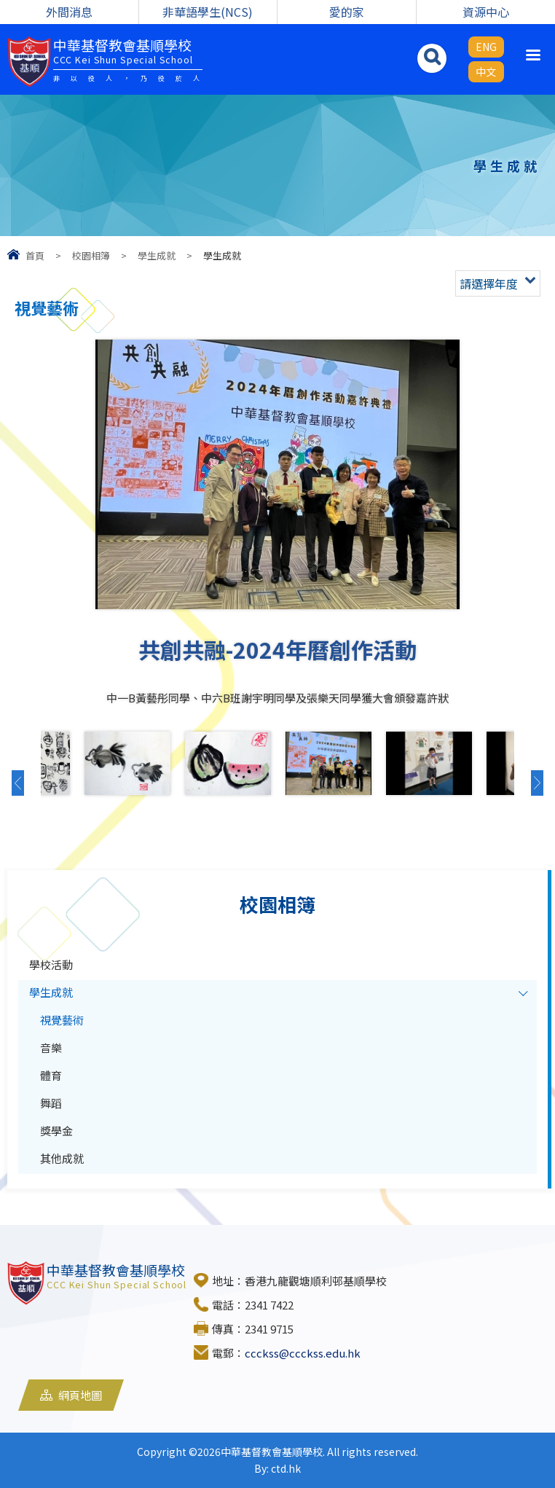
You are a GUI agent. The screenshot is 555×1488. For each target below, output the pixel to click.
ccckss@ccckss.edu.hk (303, 1352)
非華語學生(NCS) (207, 11)
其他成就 (62, 1158)
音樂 (51, 1047)
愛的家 (346, 11)
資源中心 (485, 11)
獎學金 (56, 1130)
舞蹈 (51, 1103)
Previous (22, 782)
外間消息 (69, 11)
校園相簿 (91, 255)
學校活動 (51, 964)
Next (533, 782)
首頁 (34, 255)
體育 (51, 1075)
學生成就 (157, 255)
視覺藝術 (62, 1019)
